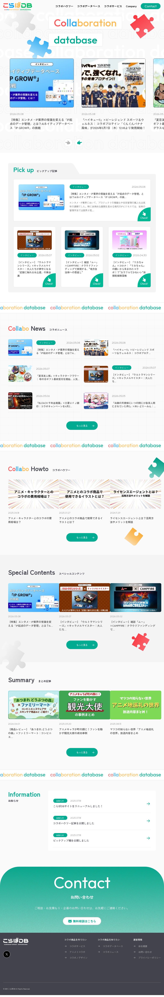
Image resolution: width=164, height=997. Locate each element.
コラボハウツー (64, 6)
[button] (79, 142)
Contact (151, 6)
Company (131, 6)
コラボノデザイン (78, 959)
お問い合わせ (145, 953)
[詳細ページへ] (148, 807)
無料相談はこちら (84, 923)
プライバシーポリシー (149, 959)
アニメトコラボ (77, 953)
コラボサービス (113, 6)
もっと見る (82, 426)
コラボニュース (111, 953)
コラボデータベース (88, 6)
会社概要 (142, 948)
